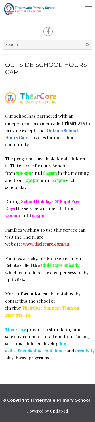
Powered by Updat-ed (47, 411)
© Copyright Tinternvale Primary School (46, 400)
